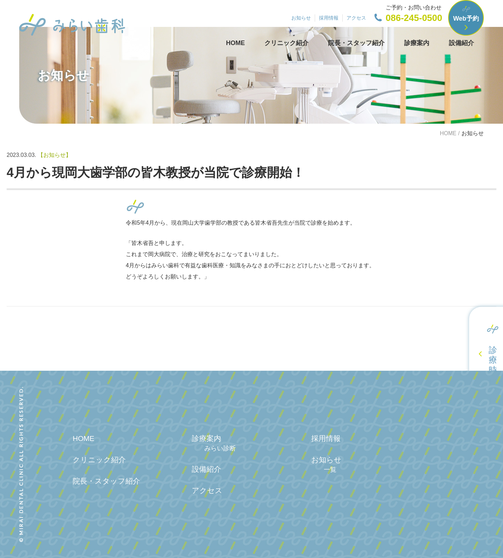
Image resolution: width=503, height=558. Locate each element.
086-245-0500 (414, 18)
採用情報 (328, 18)
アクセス (356, 18)
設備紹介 (461, 42)
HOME (235, 42)
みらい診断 (220, 448)
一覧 (330, 469)
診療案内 (416, 42)
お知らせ (301, 18)
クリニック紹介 (286, 42)
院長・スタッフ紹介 (356, 42)
